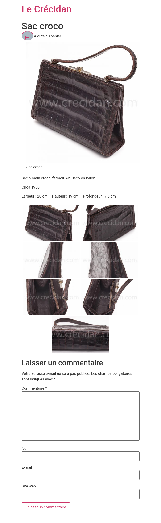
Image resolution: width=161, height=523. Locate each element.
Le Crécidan (47, 9)
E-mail (27, 467)
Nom (26, 449)
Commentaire (34, 388)
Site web (29, 486)
